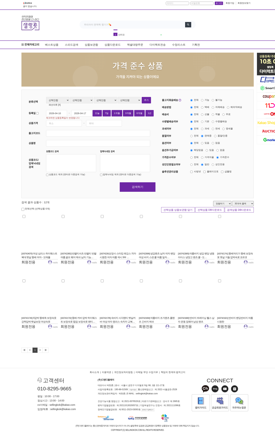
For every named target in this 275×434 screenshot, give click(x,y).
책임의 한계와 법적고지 (173, 372)
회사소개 (94, 372)
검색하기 (137, 186)
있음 (205, 143)
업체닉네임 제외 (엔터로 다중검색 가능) (120, 174)
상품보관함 (91, 44)
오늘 (97, 113)
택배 (205, 107)
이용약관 (106, 372)
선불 (205, 114)
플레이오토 (211, 171)
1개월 (117, 113)
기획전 (196, 44)
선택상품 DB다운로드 (210, 209)
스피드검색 (71, 44)
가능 (205, 100)
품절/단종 (221, 135)
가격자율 (207, 157)
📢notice (27, 3)
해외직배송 (234, 107)
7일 (106, 113)
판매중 (206, 135)
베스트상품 (51, 44)
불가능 (217, 100)
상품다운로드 (113, 44)
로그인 (219, 3)
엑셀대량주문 (135, 44)
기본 (205, 121)
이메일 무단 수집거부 (147, 372)
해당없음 (196, 150)
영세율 (227, 128)
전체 (194, 100)
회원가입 (230, 3)
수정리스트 (178, 44)
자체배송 (218, 107)
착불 (216, 114)
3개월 (128, 113)
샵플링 (226, 171)
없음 (216, 143)
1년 (149, 113)
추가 (146, 100)
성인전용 (218, 164)
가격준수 (222, 157)
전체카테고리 (30, 44)
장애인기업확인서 (147, 410)
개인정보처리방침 (123, 372)
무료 (226, 114)
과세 (205, 128)
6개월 (139, 113)
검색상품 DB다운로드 (239, 209)
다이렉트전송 (158, 44)
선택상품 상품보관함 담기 (177, 209)
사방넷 (195, 171)
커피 (120, 32)
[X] (59, 105)
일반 (205, 164)
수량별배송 (219, 121)
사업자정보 (133, 390)
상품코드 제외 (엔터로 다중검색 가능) (65, 174)
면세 (216, 128)
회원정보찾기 (244, 3)
